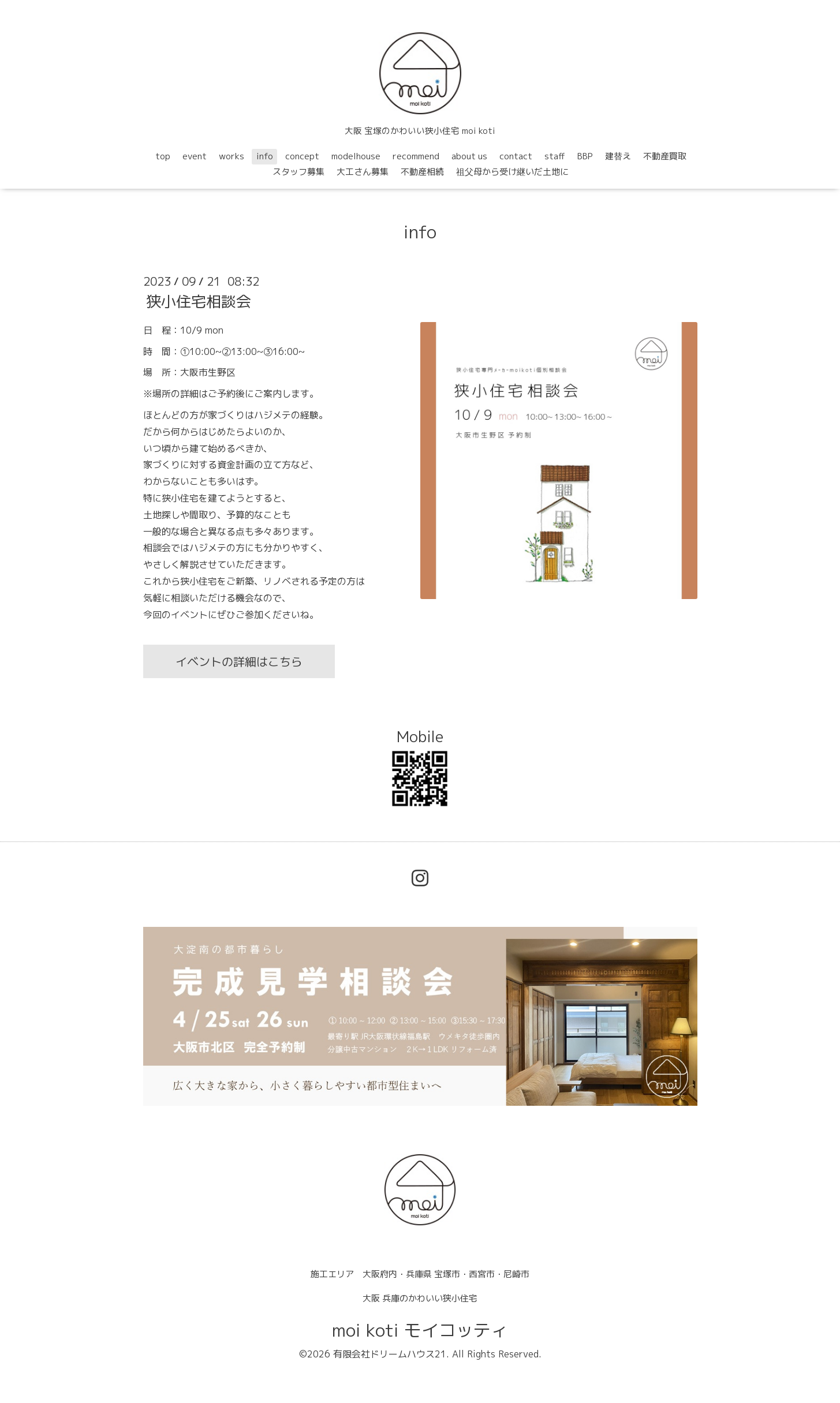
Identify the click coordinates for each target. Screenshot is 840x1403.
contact (515, 156)
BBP (585, 156)
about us (469, 156)
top (162, 156)
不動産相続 (422, 172)
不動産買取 (664, 156)
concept (302, 156)
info (264, 156)
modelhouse (355, 156)
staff (554, 156)
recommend (416, 156)
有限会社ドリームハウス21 (389, 1354)
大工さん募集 (363, 172)
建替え (618, 156)
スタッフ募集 (298, 172)
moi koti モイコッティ (420, 1330)
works (231, 156)
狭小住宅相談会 (198, 301)
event (194, 156)
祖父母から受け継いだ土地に (512, 172)
